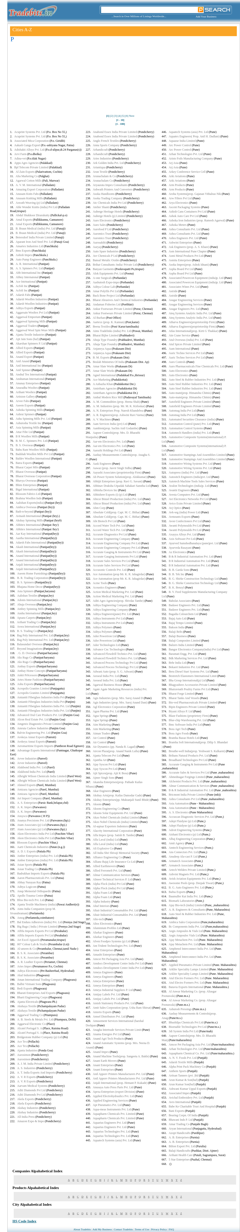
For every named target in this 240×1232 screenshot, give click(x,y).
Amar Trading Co (179, 1124)
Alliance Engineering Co (107, 857)
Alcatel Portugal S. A (29, 1028)
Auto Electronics (179, 370)
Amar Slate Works (103, 366)
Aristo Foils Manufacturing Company (191, 158)
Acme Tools (100, 583)
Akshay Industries (27, 1108)
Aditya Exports (25, 308)
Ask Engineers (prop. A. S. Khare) (189, 247)
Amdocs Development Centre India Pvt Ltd (118, 963)
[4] (119, 115)
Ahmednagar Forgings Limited (187, 777)
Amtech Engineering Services (186, 847)
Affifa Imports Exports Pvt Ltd (35, 931)
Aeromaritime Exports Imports (35, 746)
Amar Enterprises (103, 950)
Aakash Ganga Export (27, 145)
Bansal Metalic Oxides (106, 260)
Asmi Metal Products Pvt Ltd (186, 256)
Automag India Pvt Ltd (182, 410)
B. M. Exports (101, 357)
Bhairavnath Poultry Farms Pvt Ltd (189, 689)
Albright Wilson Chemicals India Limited (41, 776)
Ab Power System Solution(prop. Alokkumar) (120, 477)
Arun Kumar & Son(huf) (183, 1080)
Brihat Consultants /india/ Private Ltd (115, 264)
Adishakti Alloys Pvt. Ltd (29, 149)
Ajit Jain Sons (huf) (27, 339)
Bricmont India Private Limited (187, 794)
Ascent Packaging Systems (184, 207)
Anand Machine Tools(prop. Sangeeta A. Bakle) (121, 1056)
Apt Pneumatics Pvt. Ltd (107, 1105)
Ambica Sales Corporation (184, 922)
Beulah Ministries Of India (108, 362)
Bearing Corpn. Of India (183, 1115)
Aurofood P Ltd (102, 229)
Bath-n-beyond (24, 511)
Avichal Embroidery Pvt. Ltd (186, 1097)
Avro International (179, 1102)
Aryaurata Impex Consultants (110, 185)
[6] (126, 115)
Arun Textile (100, 171)
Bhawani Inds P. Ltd (180, 1119)
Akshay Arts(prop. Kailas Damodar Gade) (117, 795)
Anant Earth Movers (105, 1060)
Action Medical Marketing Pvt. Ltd (113, 592)
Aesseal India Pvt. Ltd (106, 676)
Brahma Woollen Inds (28, 498)
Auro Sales (99, 225)
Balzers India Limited (181, 645)
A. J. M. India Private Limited (35, 1063)
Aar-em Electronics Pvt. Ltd (109, 441)
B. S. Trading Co (27, 631)
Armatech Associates (181, 861)
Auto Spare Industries (106, 251)
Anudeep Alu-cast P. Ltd (183, 856)
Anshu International (29, 613)
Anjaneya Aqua (102, 348)
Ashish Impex (24, 255)
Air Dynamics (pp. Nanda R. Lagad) (114, 746)
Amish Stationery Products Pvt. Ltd (114, 1003)
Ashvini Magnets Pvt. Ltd (184, 874)
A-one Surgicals (102, 278)
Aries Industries (102, 158)
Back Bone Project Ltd (106, 295)
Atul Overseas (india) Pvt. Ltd (186, 340)
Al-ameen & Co (26, 948)
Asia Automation (179, 803)
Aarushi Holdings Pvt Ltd (108, 450)
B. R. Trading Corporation (32, 578)
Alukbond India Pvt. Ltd (31, 767)
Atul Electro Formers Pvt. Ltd (186, 978)
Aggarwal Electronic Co (31, 1024)
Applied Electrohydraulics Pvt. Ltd (113, 1096)
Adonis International (29, 600)
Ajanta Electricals (27, 1001)
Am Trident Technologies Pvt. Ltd (113, 945)
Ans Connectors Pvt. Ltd (183, 852)
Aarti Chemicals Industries (33, 847)
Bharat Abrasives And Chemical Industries (118, 300)
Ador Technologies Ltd (106, 645)
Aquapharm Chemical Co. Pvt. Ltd (189, 1053)
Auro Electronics (103, 220)
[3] (115, 115)
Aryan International (180, 1128)
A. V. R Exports (26, 1077)
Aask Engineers (102, 463)
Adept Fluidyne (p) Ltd (182, 821)
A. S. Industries (26, 1068)
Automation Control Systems (186, 428)
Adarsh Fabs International (31, 542)
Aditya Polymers (103, 627)
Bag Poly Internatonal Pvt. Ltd (35, 635)
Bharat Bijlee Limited (106, 335)
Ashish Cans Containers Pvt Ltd (187, 211)
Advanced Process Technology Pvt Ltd (115, 662)
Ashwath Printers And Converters (112, 189)
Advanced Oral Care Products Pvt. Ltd (39, 715)
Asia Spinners (25, 591)
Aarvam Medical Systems (32, 1086)
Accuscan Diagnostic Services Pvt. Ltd (192, 816)
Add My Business (102, 1229)
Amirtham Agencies (104, 388)
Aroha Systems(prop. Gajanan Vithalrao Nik (195, 194)
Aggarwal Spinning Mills (31, 321)
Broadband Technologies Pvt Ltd (188, 760)
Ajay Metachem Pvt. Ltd (183, 940)
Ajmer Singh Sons (103, 777)
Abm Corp (99, 508)
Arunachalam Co (103, 180)
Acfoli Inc (22, 286)
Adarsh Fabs (23, 295)
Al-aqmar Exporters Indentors (110, 826)
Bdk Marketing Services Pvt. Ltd (188, 658)
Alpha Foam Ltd (102, 892)
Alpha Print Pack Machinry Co (187, 1066)
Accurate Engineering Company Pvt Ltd (116, 543)
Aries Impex (24, 966)
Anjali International (27, 564)
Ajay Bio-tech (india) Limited (186, 905)
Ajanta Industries (27, 1050)
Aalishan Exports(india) (30, 502)
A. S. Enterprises (27, 802)
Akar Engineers (102, 791)
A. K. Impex (24, 807)
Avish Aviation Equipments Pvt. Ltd (190, 878)
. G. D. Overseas (26, 653)
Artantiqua (99, 167)
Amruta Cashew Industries (32, 728)
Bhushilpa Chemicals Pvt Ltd (186, 1022)
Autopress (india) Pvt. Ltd (184, 472)
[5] (123, 115)
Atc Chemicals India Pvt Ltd (109, 202)
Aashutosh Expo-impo (106, 282)
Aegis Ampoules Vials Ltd (184, 935)
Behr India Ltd (177, 662)
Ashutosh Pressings (180, 1009)
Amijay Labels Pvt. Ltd (106, 994)
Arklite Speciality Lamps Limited (188, 969)
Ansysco (22, 816)
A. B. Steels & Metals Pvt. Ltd (35, 1019)
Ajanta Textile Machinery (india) (36, 904)
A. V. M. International (29, 185)
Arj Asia (174, 163)
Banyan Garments (103, 269)
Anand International (27, 556)
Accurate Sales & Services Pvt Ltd (189, 772)
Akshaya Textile (26, 1006)
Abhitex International (28, 525)
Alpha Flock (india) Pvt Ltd (109, 884)
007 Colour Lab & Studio (32, 944)
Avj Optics (175, 508)
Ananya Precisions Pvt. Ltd (33, 820)
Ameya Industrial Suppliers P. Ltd (113, 990)
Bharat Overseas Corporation (33, 476)
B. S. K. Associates (28, 953)
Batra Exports (24, 463)
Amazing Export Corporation (33, 189)
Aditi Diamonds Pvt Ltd (31, 1090)
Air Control (100, 738)
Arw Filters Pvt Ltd (180, 198)
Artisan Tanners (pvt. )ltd (183, 1075)
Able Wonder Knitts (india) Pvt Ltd (36, 207)
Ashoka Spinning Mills (29, 410)
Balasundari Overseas (30, 644)
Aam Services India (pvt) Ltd (110, 424)
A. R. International (27, 264)
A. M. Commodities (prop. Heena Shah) (116, 401)
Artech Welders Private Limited (187, 870)
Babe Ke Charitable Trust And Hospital (192, 1106)
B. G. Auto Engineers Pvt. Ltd (186, 887)
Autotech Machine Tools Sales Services (192, 481)
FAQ (171, 1229)
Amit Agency (176, 843)
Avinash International (28, 516)
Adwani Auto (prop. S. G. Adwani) (113, 671)
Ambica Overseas (26, 507)
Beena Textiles (101, 326)
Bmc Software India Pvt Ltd (185, 724)
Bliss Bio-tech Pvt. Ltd (30, 900)
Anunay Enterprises (27, 383)
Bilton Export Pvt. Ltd (182, 1146)
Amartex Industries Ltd (29, 246)
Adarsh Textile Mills (181, 1062)
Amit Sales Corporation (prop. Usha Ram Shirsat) (122, 1007)
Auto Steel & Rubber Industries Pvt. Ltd (192, 379)
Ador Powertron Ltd (105, 636)
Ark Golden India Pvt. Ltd (108, 163)
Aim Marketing (102, 724)
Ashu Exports (25, 684)
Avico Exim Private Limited (185, 503)
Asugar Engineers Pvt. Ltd (184, 309)
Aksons (97, 804)
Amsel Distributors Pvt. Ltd (109, 1016)
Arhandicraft (100, 149)
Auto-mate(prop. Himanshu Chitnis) (190, 393)
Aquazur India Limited (182, 141)
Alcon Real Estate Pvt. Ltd (32, 719)
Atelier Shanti (101, 207)
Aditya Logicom (26, 886)
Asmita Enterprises (180, 260)
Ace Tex (22, 1041)
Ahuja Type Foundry (105, 340)
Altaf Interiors (101, 906)
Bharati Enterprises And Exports (36, 993)
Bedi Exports (25, 988)
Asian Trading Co (27, 869)
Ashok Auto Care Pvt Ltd (184, 216)
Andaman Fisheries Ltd (106, 304)
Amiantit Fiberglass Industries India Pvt (40, 697)
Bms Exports (23, 250)
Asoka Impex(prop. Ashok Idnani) (189, 264)
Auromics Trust (102, 233)
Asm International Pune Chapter (188, 251)
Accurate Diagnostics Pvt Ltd (110, 534)
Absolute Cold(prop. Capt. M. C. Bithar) (117, 512)
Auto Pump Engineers (29, 259)
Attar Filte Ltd (24, 432)
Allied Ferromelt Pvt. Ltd (108, 870)
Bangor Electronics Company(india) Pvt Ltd (195, 649)
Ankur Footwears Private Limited (112, 309)
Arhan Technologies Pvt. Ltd (186, 154)
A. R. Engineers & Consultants (187, 909)
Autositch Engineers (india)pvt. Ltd (190, 477)
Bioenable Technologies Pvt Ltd (187, 1027)
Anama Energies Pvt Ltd (107, 1034)
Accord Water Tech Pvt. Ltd (109, 525)
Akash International (27, 547)
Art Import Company (29, 798)
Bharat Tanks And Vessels (184, 698)
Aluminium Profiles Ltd (107, 928)
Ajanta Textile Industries (30, 334)
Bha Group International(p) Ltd (187, 680)
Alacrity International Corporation (113, 830)
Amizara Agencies (28, 789)
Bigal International (27, 489)
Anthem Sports (177, 1071)
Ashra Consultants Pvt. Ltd (185, 229)
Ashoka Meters (178, 225)
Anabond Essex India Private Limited (115, 132)
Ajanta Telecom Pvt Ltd (107, 755)
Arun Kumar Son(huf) (182, 1084)
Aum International (179, 348)
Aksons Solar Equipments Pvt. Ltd (113, 813)
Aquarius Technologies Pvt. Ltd (111, 1131)
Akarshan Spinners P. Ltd (31, 343)
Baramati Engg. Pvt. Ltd (183, 654)
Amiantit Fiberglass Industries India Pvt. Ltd (43, 706)
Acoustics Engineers (105, 587)
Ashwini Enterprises (181, 242)
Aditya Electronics (28, 971)
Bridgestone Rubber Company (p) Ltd (39, 1037)
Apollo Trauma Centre (30, 895)
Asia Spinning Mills (27, 427)
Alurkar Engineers (103, 932)
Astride (173, 291)
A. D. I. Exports (26, 851)
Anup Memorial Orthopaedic (34, 891)
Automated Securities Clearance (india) (192, 419)
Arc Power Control (180, 145)
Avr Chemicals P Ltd (105, 256)
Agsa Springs (100, 715)
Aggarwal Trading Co (30, 1015)
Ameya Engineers (103, 972)
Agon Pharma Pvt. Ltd (106, 711)
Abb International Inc (28, 272)
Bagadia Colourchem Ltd (183, 614)
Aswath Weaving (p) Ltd (30, 202)
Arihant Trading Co (28, 622)
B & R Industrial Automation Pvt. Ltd (191, 556)
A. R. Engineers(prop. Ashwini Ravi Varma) (119, 415)
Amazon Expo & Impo (30, 1121)
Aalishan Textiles (27, 595)
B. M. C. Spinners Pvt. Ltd (31, 441)
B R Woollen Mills (27, 436)
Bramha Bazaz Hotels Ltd (184, 738)
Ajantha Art (100, 760)
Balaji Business (178, 636)
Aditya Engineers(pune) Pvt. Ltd (112, 614)
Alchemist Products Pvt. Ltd (185, 781)
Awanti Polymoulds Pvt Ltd (185, 525)
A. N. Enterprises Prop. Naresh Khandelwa (118, 410)
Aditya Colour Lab (104, 286)
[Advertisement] (120, 79)
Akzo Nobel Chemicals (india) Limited (116, 817)
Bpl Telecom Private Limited (31, 167)
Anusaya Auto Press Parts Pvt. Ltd (113, 1087)
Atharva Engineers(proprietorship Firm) (192, 322)
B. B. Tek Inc (176, 574)
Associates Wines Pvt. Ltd (184, 286)
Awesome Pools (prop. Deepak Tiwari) (192, 883)
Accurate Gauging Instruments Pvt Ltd (115, 556)
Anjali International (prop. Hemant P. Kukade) (120, 1083)
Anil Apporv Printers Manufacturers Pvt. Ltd (119, 1074)
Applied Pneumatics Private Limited (190, 965)
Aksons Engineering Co (107, 808)
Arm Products (177, 185)
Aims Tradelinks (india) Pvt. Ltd (112, 331)
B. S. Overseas (24, 445)
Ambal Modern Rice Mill (108, 397)
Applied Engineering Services (110, 1100)
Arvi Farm (20, 154)
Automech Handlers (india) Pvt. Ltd (190, 432)
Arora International (28, 626)
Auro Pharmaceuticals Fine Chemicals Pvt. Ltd (196, 366)
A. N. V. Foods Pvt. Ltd (182, 1058)
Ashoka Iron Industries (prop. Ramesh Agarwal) (197, 220)
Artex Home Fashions (30, 679)
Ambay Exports (26, 666)
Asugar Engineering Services (186, 300)
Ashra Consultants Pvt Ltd (184, 799)
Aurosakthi (99, 242)
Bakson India (176, 627)
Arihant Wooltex (25, 392)
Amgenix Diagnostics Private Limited (39, 724)
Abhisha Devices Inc (105, 490)
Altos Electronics (103, 923)
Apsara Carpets (26, 617)
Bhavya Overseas (26, 480)
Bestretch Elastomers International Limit (193, 676)
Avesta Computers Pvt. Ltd (185, 494)
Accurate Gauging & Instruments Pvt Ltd (117, 552)
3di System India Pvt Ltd (183, 1031)
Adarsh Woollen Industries (31, 299)
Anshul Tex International (30, 374)
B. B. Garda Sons (179, 570)
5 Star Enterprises (179, 1159)
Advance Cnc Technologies (109, 649)
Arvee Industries (27, 758)
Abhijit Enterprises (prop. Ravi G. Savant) (118, 481)
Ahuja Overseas (26, 604)
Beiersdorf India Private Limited (35, 237)
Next (131, 115)
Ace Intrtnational (26, 281)
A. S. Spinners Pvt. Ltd (29, 268)
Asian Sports (24, 864)
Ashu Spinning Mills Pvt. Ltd (33, 418)
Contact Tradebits (123, 1229)
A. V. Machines (102, 419)
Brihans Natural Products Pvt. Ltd (189, 755)
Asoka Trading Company (107, 198)
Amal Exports (24, 219)
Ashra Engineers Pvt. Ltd (183, 238)
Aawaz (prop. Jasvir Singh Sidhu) (112, 468)
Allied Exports (24, 348)
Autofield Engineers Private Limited (190, 401)
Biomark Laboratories (182, 901)
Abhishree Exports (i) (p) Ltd (110, 494)
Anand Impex (101, 1052)
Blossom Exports (27, 842)
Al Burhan (99, 317)
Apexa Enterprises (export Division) (114, 1091)
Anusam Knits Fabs (27, 194)
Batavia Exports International (186, 987)
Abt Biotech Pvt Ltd (105, 521)
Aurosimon (23, 1055)
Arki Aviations (177, 176)
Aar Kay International (28, 533)
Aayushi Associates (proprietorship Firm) (117, 472)
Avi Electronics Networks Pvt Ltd (188, 499)
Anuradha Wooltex (27, 387)
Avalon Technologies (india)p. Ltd (189, 485)
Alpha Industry (101, 901)
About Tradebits (82, 1229)
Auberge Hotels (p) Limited (109, 216)
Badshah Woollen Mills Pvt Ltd (34, 454)
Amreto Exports (102, 1012)
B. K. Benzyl (176, 587)
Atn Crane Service (180, 335)
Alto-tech (98, 919)
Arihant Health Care (180, 1155)
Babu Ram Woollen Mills (31, 449)
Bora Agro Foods (179, 733)
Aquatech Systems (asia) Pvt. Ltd (112, 1140)
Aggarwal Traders (26, 326)
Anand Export (24, 356)
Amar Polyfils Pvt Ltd (106, 291)
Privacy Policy (159, 1229)
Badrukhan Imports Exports (33, 873)
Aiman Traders (101, 733)
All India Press (26, 1116)
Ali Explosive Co (103, 848)
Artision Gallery (25, 396)
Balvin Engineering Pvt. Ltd (33, 732)
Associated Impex (179, 1093)
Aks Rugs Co (25, 657)
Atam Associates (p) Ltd (31, 825)
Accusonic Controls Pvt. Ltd (109, 570)
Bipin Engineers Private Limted (187, 707)
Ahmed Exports (26, 785)
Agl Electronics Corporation (109, 707)
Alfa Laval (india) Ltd (106, 839)
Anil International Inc (28, 365)
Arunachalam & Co (104, 176)
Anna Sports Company (106, 145)
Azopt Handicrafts (179, 1133)
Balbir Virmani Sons (29, 984)
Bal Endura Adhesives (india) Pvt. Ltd (39, 922)
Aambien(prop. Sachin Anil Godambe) (115, 428)
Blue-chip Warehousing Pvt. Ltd (188, 720)
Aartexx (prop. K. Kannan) (109, 322)
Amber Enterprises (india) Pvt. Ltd (37, 856)
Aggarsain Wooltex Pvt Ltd (32, 312)
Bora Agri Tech (178, 729)
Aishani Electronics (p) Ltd (185, 834)
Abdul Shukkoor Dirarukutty (33, 215)
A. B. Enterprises (179, 1137)
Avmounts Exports (180, 516)
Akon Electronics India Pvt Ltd (35, 833)
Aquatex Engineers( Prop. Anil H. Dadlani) (194, 136)
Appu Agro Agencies (26, 163)
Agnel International (104, 375)
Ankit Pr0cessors (27, 675)
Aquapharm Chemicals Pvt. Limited (114, 1114)
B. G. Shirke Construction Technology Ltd (194, 578)
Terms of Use (142, 1229)
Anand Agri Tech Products (108, 1038)
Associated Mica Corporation (31, 141)
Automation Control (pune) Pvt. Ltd (190, 424)
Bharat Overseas (25, 471)
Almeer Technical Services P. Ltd (112, 879)
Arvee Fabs (22, 401)
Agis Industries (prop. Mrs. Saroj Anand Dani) (120, 702)
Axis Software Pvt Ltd (182, 539)
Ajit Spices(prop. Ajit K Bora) (110, 773)
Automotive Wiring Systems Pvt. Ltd (190, 463)
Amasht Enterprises (104, 954)
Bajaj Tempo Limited (181, 623)
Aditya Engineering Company (110, 605)
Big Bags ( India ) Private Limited (37, 926)
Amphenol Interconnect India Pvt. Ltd (191, 948)
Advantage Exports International (36, 750)
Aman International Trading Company (39, 979)
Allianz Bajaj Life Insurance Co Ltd (114, 861)
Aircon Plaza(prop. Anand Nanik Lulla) (116, 751)
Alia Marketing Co (27, 176)
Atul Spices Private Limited (185, 344)
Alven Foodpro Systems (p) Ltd (111, 941)
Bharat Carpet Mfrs (27, 467)
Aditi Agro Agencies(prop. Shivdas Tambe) (118, 600)
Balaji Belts (175, 631)
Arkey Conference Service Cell (187, 171)
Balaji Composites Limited (184, 640)
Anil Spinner (23, 370)
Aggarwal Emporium (28, 317)
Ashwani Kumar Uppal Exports (187, 1088)
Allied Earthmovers (104, 866)
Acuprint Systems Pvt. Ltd (29, 132)
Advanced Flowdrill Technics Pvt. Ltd (115, 654)
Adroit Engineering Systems (185, 830)
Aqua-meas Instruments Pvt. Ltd (112, 1109)
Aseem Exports (25, 405)
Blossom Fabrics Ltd (28, 494)
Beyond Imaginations (29, 648)
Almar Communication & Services (189, 786)
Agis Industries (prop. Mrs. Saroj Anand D (118, 698)
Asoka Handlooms (104, 194)
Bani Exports (176, 1111)
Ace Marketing (101, 379)
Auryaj (97, 247)
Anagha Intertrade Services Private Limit (117, 1029)
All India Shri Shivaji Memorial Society (116, 853)
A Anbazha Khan (103, 384)
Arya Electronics (179, 202)
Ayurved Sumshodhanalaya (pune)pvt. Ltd (194, 543)
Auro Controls (177, 362)
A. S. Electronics (179, 812)
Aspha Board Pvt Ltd (181, 269)
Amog (20, 917)
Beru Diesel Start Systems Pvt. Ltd (189, 671)
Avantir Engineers (179, 490)
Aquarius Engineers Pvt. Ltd (109, 1122)
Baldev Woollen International (33, 458)
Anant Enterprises (103, 1065)
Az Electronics (177, 552)
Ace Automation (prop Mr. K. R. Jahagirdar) (119, 574)
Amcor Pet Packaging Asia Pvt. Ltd (114, 959)
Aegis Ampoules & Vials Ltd (186, 931)
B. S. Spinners (25, 582)
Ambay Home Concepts (31, 671)
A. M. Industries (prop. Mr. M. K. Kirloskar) (119, 406)
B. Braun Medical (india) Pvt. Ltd (35, 228)
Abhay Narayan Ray (29, 882)
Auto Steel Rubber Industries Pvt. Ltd (191, 384)
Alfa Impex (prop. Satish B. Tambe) (114, 835)
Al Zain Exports (25, 171)
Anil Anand (22, 361)
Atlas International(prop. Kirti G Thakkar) (193, 331)
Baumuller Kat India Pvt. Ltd (186, 896)
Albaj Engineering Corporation (187, 839)
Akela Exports (25, 1099)
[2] (111, 115)
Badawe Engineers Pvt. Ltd (185, 605)
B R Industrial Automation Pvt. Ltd (189, 561)
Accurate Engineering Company (112, 539)
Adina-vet (20, 158)
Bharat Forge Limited (181, 693)
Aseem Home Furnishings (32, 573)
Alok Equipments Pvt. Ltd (108, 273)
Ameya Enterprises (104, 981)
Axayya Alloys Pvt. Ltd (182, 534)
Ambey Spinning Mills (30, 609)
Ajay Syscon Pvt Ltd (105, 764)
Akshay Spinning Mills (29, 520)
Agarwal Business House (107, 685)
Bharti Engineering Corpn (32, 997)
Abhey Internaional (27, 277)
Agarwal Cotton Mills (28, 180)
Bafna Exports (177, 892)
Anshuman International (30, 379)
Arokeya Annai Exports (31, 737)
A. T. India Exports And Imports (36, 1072)
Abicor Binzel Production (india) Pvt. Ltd (117, 499)
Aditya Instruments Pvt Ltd (109, 618)
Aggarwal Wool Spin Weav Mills (35, 330)
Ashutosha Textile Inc (28, 423)
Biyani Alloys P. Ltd (180, 711)
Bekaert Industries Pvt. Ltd (184, 667)
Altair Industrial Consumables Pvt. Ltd (115, 910)
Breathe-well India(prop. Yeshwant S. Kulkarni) (197, 751)
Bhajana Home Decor (30, 586)
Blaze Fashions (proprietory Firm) (189, 715)
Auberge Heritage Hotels (107, 211)
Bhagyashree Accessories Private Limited (193, 685)
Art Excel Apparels (28, 940)
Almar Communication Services (112, 875)
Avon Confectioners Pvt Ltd (185, 521)
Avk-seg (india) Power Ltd (184, 512)
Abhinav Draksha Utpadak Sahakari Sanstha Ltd (121, 485)
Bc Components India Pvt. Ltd (186, 926)
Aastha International (28, 538)
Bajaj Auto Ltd (177, 618)
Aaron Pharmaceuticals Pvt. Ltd (36, 878)
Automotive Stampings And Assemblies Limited (197, 455)
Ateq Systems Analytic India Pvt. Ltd (191, 313)
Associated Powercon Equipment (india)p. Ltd (196, 278)
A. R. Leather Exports (30, 962)
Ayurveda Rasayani (180, 547)
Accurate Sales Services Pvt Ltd (112, 561)
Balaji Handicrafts (179, 1150)
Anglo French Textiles (106, 141)
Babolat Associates (180, 600)
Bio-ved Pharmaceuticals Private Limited (193, 702)
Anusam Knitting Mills (29, 198)
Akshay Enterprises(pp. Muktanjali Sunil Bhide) (121, 800)
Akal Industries (26, 975)
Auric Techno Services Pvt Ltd (187, 353)
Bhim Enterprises (26, 485)
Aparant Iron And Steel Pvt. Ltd (34, 242)
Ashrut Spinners (25, 414)
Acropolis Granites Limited (33, 688)
